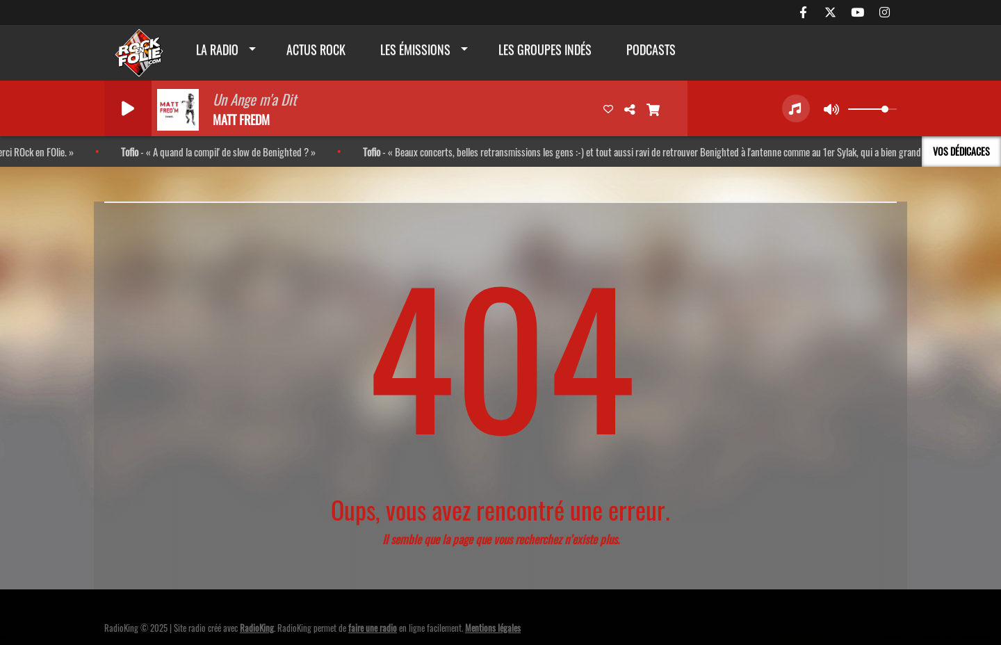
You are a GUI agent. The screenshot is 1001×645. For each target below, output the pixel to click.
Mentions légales (493, 628)
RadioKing (257, 628)
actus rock (315, 49)
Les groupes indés (545, 49)
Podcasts (651, 49)
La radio (217, 49)
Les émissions (415, 49)
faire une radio (372, 628)
